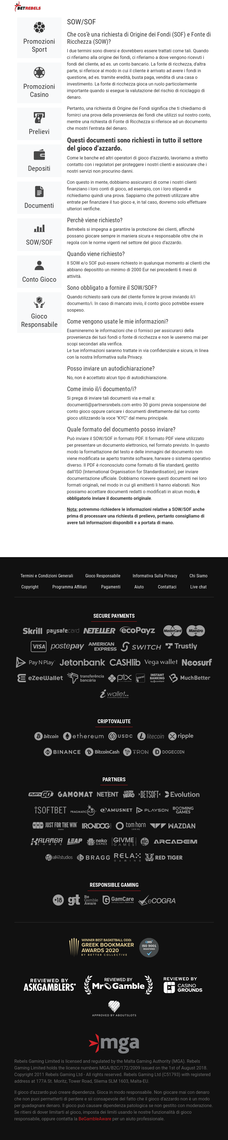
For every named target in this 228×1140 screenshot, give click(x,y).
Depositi (39, 168)
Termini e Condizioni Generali (47, 575)
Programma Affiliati (69, 587)
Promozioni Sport (39, 45)
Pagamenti (111, 587)
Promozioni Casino (39, 90)
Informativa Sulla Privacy (155, 575)
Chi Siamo (198, 575)
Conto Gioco (39, 279)
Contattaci (167, 587)
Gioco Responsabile (39, 320)
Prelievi (39, 132)
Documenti (39, 205)
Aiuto (139, 587)
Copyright (30, 587)
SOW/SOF (39, 242)
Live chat (198, 587)
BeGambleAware (94, 1118)
